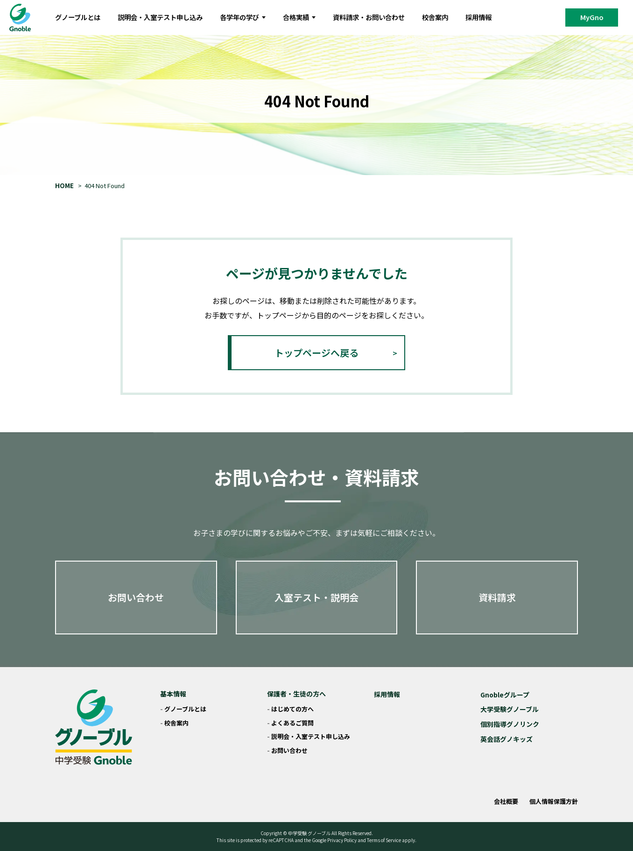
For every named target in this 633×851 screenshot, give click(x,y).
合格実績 (299, 17)
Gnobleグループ (504, 694)
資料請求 (497, 597)
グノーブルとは (77, 17)
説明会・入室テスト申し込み (160, 17)
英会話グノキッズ (506, 739)
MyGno (592, 17)
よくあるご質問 (292, 722)
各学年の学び (243, 17)
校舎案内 (435, 17)
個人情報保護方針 (553, 801)
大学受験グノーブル (509, 709)
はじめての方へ (292, 708)
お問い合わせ (136, 597)
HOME (64, 185)
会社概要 (506, 801)
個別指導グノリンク (509, 724)
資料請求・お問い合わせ (369, 17)
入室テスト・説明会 (316, 597)
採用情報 (478, 17)
